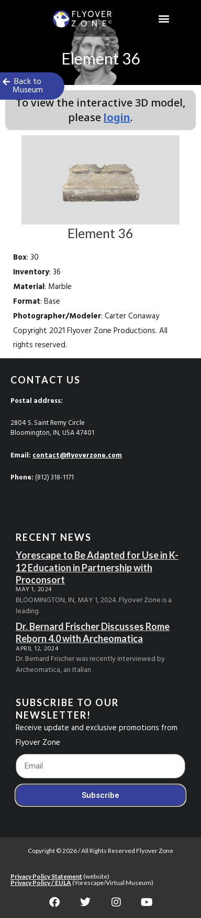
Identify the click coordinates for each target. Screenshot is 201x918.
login (117, 117)
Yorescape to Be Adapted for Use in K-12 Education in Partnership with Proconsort (97, 567)
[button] (163, 18)
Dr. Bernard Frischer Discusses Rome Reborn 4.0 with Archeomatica (93, 632)
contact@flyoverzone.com (77, 455)
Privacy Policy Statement (46, 876)
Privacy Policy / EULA (40, 883)
